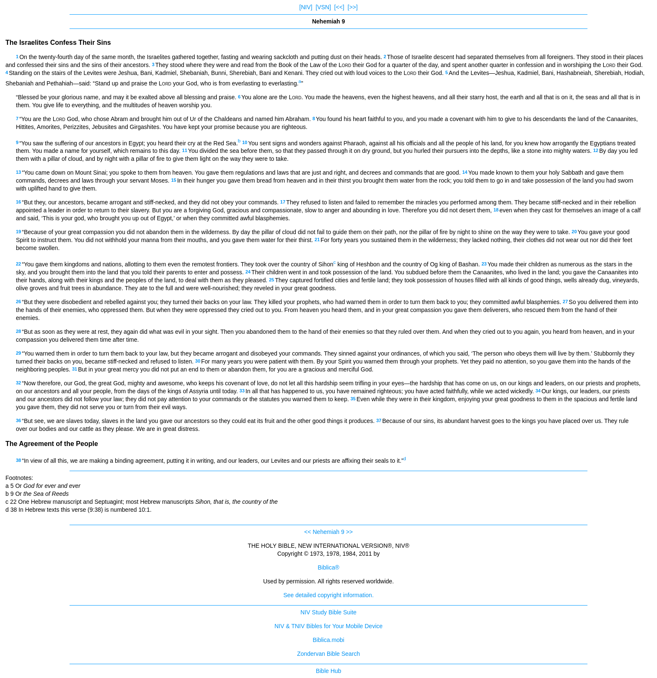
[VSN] (323, 7)
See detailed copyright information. (328, 595)
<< (307, 531)
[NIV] (305, 7)
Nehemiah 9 (328, 531)
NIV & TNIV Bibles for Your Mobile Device (328, 626)
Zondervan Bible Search (328, 653)
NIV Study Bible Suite (328, 612)
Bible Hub (328, 671)
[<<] (339, 7)
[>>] (353, 7)
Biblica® (328, 567)
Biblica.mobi (328, 640)
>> (349, 531)
